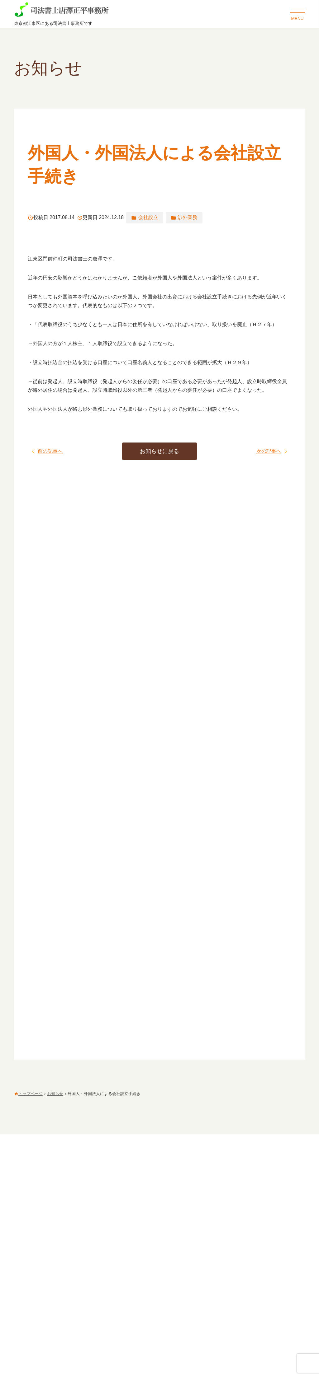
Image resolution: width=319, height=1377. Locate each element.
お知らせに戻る (159, 451)
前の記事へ (50, 451)
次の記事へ (268, 451)
